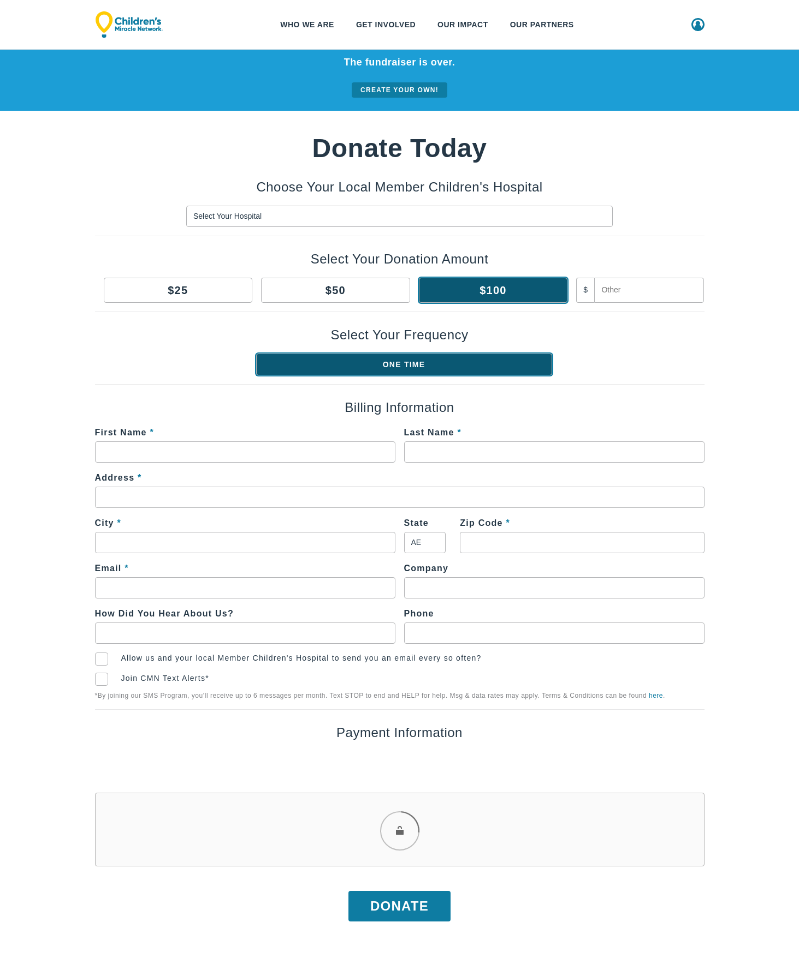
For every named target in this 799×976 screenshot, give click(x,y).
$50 (335, 290)
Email (112, 568)
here (656, 695)
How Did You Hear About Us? (164, 613)
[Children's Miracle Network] (129, 24)
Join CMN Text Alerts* (165, 678)
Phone (419, 613)
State (416, 523)
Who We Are (307, 24)
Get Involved (386, 24)
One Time (404, 364)
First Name (124, 432)
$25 (178, 290)
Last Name (432, 432)
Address (118, 477)
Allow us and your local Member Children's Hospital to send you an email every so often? (301, 658)
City (108, 523)
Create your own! (399, 90)
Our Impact (462, 24)
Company (426, 568)
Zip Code (485, 523)
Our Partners (542, 24)
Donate (399, 906)
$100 (493, 290)
